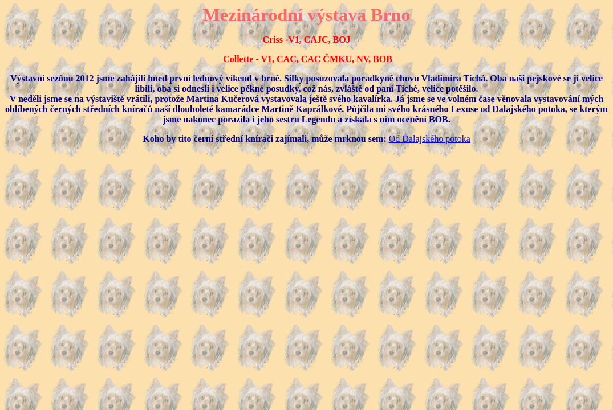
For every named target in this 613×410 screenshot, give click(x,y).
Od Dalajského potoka (429, 139)
